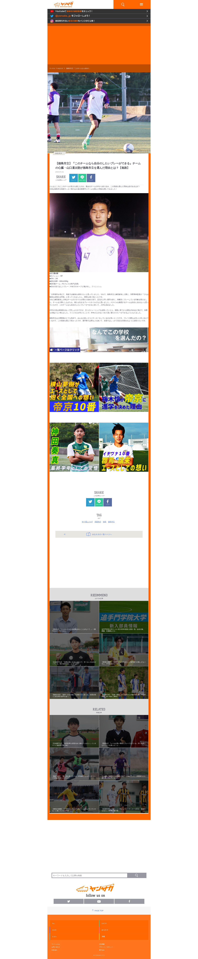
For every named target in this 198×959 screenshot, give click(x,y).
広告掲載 (102, 944)
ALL (53, 923)
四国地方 (98, 522)
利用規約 (54, 950)
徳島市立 (111, 522)
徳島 (104, 522)
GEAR (54, 930)
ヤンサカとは (56, 944)
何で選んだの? (87, 522)
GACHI (104, 923)
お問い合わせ (56, 947)
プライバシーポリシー (106, 947)
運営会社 (102, 950)
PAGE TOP (98, 911)
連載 (103, 936)
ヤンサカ (52, 68)
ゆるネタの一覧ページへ (99, 534)
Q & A (54, 936)
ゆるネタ (60, 68)
